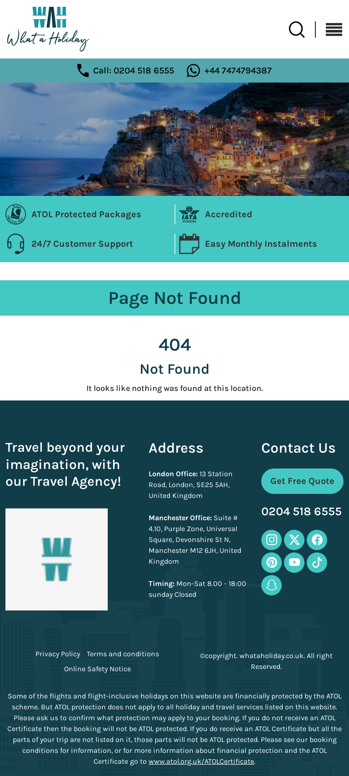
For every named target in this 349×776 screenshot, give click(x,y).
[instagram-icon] (271, 540)
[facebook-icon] (317, 540)
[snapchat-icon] (271, 585)
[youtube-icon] (294, 562)
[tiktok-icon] (317, 562)
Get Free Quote (302, 481)
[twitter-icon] (294, 540)
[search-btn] (302, 29)
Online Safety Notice (97, 669)
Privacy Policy (57, 654)
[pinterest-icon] (271, 562)
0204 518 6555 (301, 511)
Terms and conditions (123, 654)
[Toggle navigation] (329, 29)
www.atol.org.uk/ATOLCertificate (201, 761)
